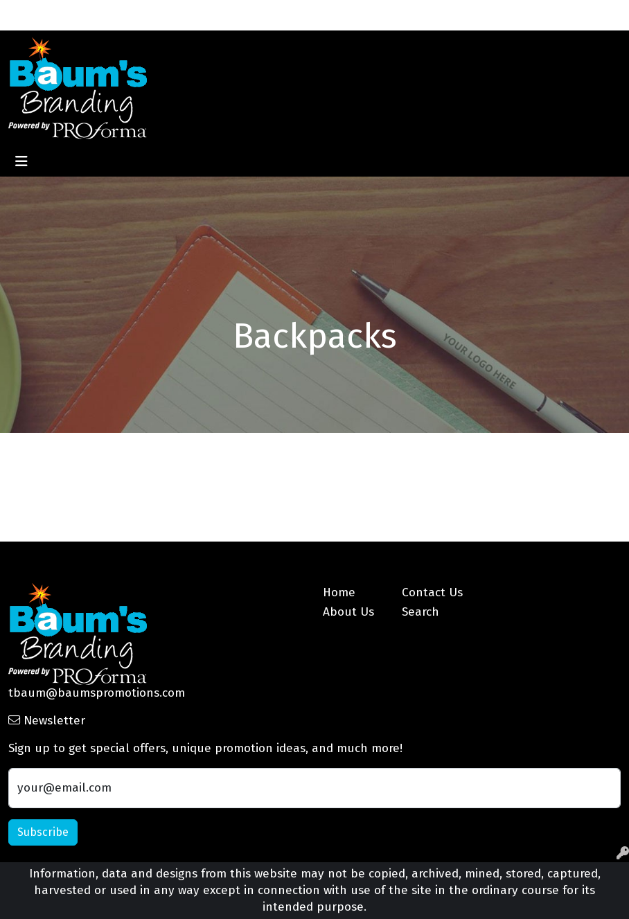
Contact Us (142, 14)
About (67, 14)
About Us (348, 612)
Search (542, 14)
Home (28, 14)
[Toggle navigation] (21, 161)
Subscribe (43, 832)
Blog (190, 14)
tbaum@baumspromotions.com (96, 693)
